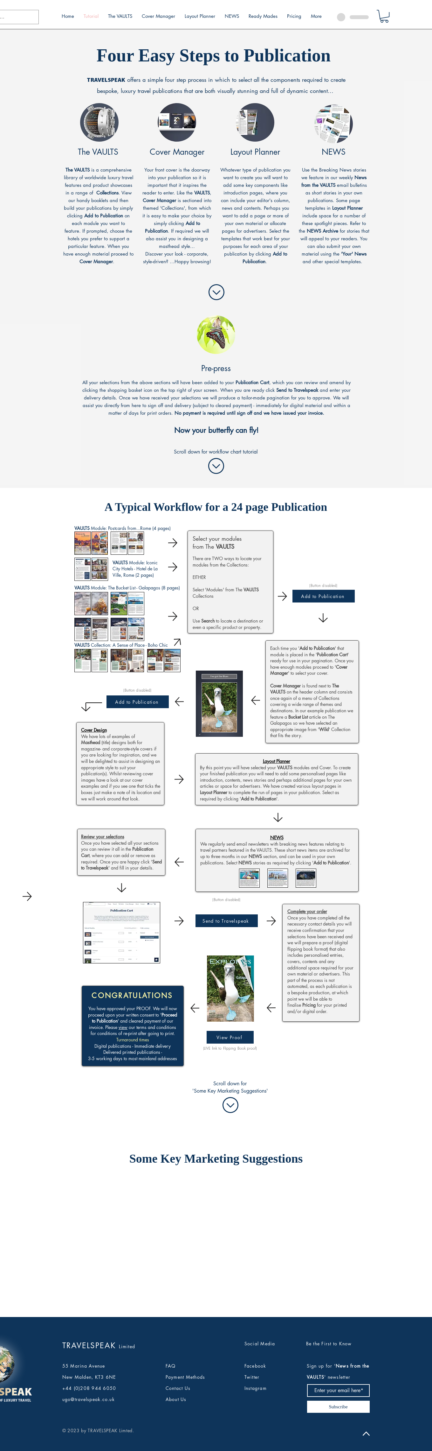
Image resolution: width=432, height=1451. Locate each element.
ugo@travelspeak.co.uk (88, 1399)
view (123, 1027)
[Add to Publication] (137, 701)
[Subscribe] (338, 1407)
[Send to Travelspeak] (226, 920)
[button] (384, 16)
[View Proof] (230, 1037)
